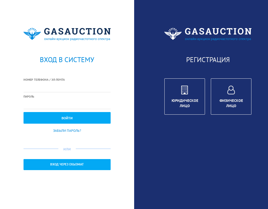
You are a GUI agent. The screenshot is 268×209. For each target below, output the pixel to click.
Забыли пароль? (67, 130)
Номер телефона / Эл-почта (44, 80)
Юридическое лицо (185, 97)
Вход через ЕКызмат (67, 164)
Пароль (29, 96)
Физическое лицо (231, 97)
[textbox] (67, 87)
